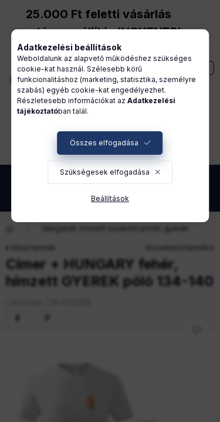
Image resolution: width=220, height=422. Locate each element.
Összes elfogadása (104, 142)
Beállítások (110, 198)
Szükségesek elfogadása (105, 172)
